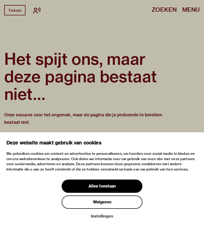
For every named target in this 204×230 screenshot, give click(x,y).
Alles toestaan (102, 186)
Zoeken (164, 10)
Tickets (14, 10)
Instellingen (102, 216)
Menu (191, 10)
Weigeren (102, 202)
